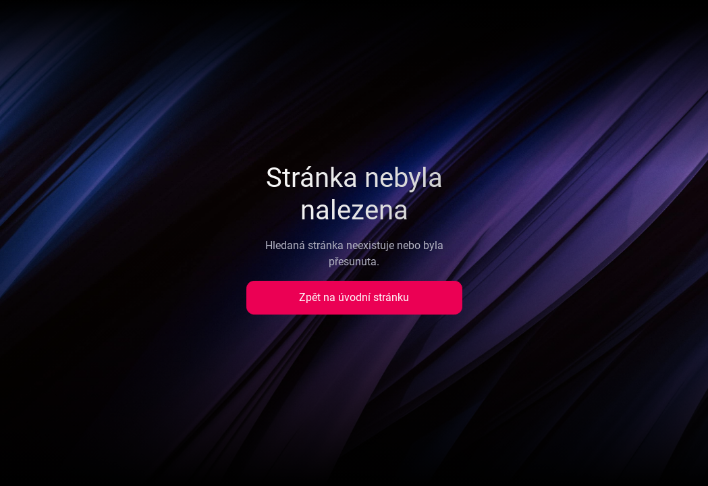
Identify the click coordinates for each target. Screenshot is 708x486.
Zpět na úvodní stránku (354, 297)
